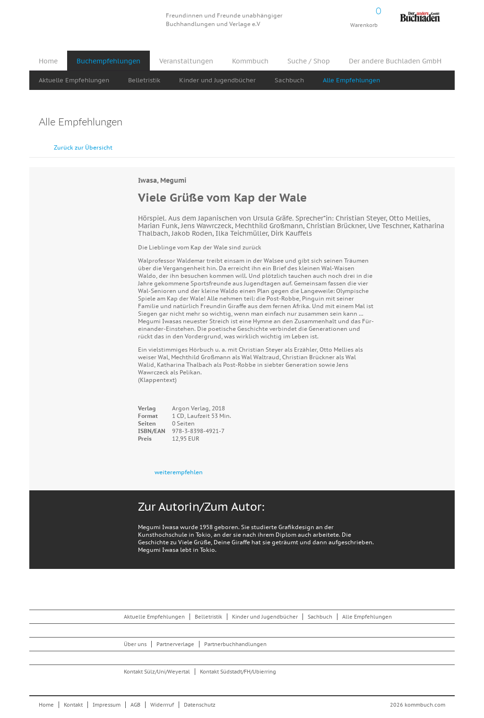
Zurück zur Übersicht (83, 147)
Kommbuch (97, 20)
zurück (424, 142)
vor (445, 142)
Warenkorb (364, 14)
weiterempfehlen (179, 472)
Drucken (440, 123)
